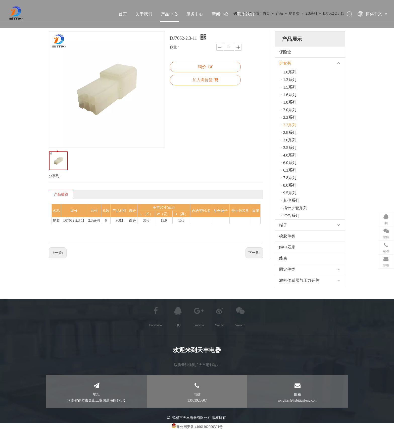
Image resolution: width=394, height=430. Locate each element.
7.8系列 (289, 178)
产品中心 (169, 14)
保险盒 (285, 52)
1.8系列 (289, 102)
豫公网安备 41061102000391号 (199, 427)
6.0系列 (289, 163)
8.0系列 (289, 185)
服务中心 (194, 14)
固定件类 (287, 269)
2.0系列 (289, 110)
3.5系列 (289, 147)
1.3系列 (289, 79)
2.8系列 (289, 132)
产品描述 (61, 194)
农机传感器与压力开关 (299, 280)
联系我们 (245, 14)
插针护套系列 (295, 208)
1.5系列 (289, 87)
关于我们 (143, 14)
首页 (123, 14)
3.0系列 (289, 140)
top (383, 408)
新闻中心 (220, 14)
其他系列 (291, 200)
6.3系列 (289, 170)
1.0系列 (289, 72)
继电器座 (287, 247)
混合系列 (291, 215)
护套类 (285, 63)
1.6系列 (289, 95)
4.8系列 (289, 155)
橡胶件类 (287, 236)
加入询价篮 (205, 79)
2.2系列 (289, 117)
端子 (283, 225)
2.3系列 (289, 125)
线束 (283, 258)
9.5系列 (289, 193)
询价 (205, 67)
